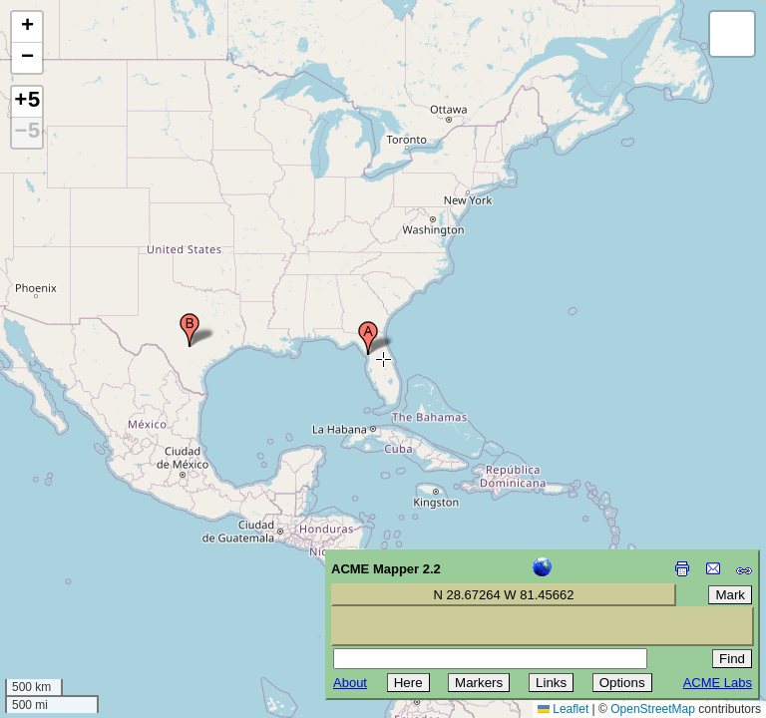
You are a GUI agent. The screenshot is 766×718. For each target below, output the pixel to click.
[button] (368, 338)
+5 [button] (27, 102)
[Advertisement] (105, 576)
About (350, 682)
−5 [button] (27, 133)
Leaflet (563, 709)
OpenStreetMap (652, 709)
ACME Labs (717, 682)
